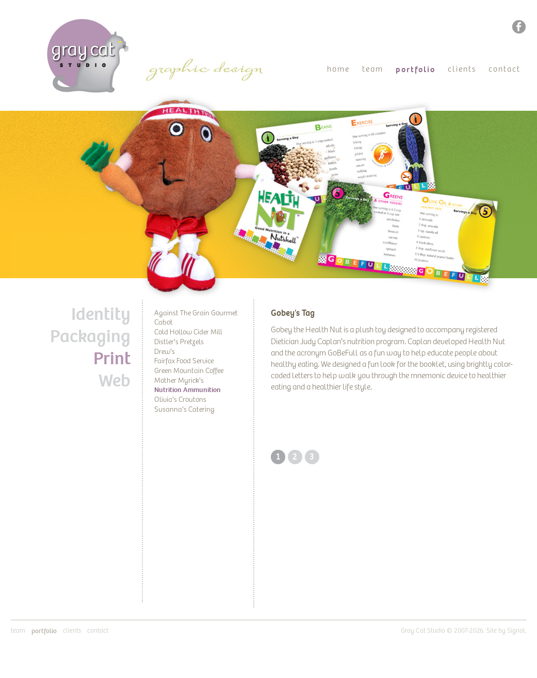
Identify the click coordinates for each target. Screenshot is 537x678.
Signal (516, 631)
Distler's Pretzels (179, 342)
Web (115, 380)
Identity (101, 314)
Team (372, 69)
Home (338, 69)
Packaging (90, 336)
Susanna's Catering (184, 409)
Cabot (163, 322)
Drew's (164, 352)
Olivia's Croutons (180, 400)
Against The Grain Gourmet (196, 313)
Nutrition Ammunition (187, 390)
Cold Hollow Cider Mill (188, 332)
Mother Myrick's (179, 381)
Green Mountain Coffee (188, 371)
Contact (504, 69)
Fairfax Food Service (184, 361)
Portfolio (415, 70)
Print (112, 358)
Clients (462, 69)
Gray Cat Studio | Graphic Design (97, 24)
